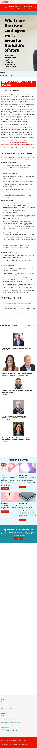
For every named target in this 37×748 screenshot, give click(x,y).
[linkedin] (11, 730)
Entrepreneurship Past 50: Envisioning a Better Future (16, 349)
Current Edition (4, 701)
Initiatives (11, 6)
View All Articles (32, 325)
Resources (18, 6)
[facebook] (2, 730)
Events (25, 6)
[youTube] (8, 730)
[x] (5, 730)
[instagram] (14, 730)
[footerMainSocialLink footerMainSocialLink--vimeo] (16, 730)
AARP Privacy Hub (13, 744)
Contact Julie (18, 538)
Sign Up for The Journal (6, 708)
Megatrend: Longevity (8, 186)
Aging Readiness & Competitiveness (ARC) (11, 722)
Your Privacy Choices (23, 744)
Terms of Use (5, 744)
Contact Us (13, 1)
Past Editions (4, 705)
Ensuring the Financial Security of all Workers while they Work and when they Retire (18, 439)
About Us (30, 7)
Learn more (5, 488)
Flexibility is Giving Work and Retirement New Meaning (17, 391)
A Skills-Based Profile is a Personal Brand (17, 373)
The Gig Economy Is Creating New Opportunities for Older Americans (14, 417)
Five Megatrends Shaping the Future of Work (11, 719)
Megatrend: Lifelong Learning (20, 247)
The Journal (5, 6)
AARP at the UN (5, 715)
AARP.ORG (19, 1)
